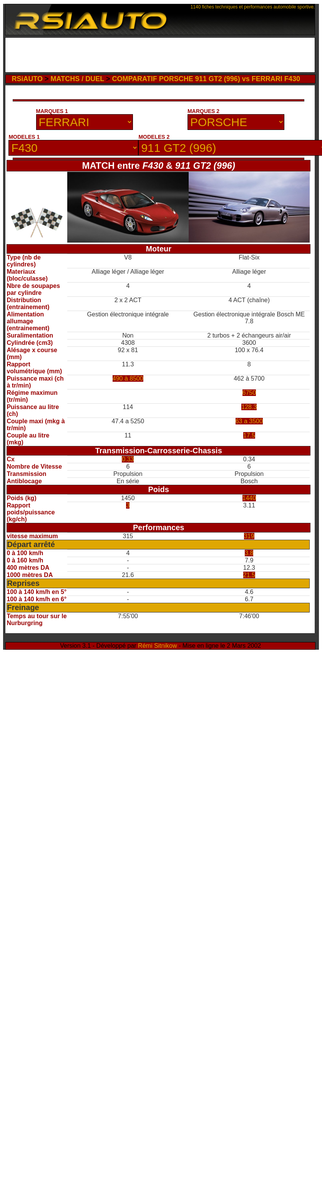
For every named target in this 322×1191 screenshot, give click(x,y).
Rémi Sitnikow (157, 645)
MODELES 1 (24, 137)
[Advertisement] (160, 57)
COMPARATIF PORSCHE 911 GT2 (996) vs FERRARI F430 (206, 79)
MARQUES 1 (52, 111)
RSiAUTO (27, 79)
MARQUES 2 (203, 111)
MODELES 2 (153, 137)
